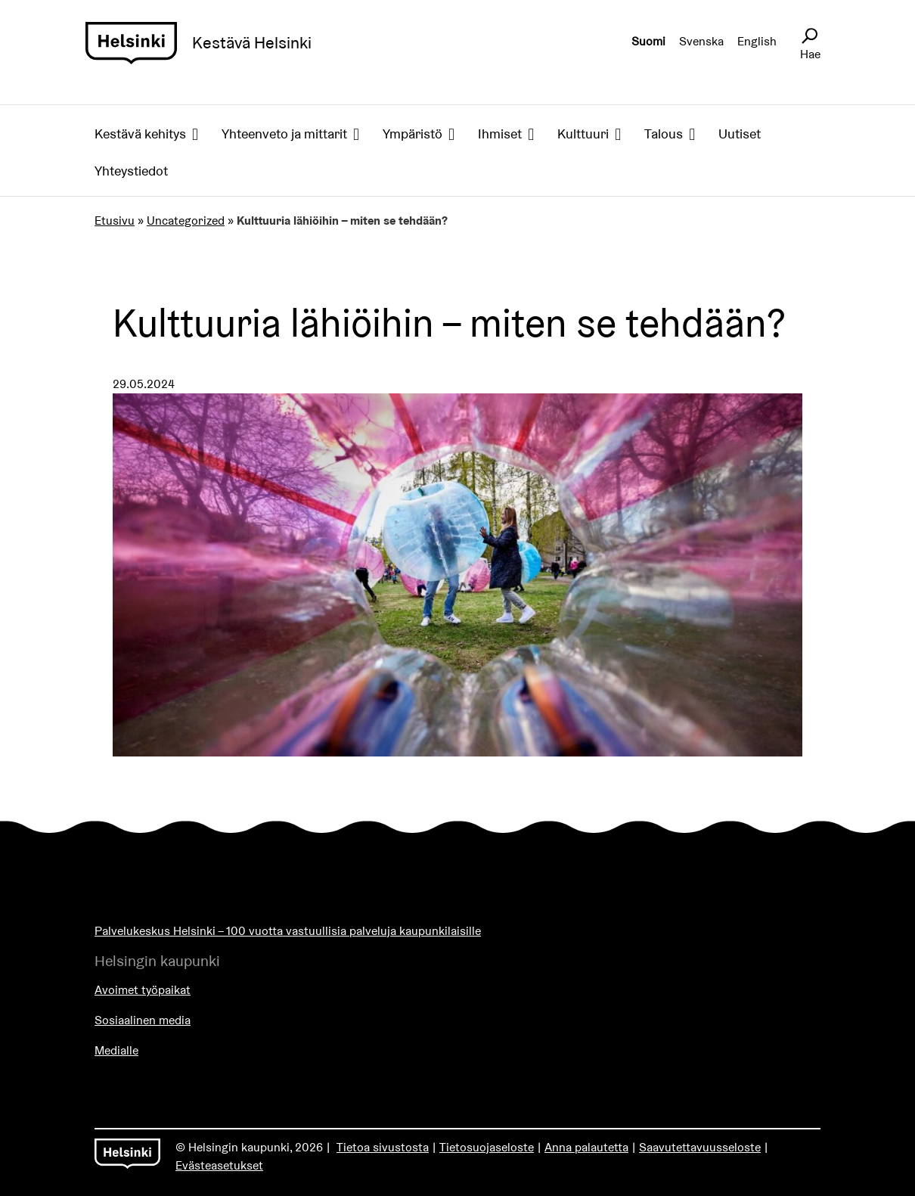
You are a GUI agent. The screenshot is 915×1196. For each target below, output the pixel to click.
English (757, 41)
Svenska (701, 41)
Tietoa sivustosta (383, 1147)
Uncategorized (186, 220)
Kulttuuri (583, 133)
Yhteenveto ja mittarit (284, 133)
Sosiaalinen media (143, 1020)
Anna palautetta (586, 1147)
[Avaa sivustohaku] (809, 36)
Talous (663, 133)
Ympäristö (412, 133)
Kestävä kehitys (140, 133)
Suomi (648, 41)
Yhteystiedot (131, 170)
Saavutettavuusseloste (700, 1147)
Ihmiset (500, 133)
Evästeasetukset (219, 1165)
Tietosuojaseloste (486, 1147)
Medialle (116, 1050)
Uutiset (739, 133)
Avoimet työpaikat (143, 990)
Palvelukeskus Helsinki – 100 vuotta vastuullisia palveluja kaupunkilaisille (288, 931)
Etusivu (115, 220)
